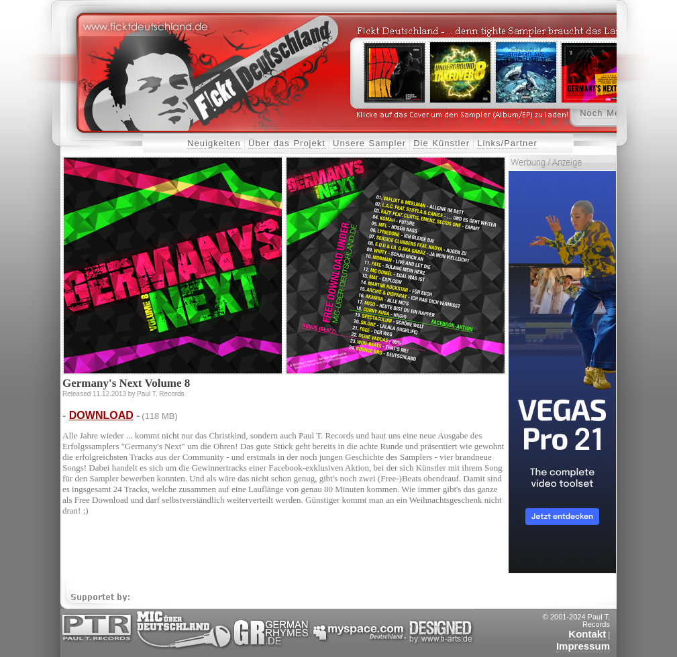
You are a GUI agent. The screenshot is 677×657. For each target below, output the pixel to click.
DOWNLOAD (101, 415)
